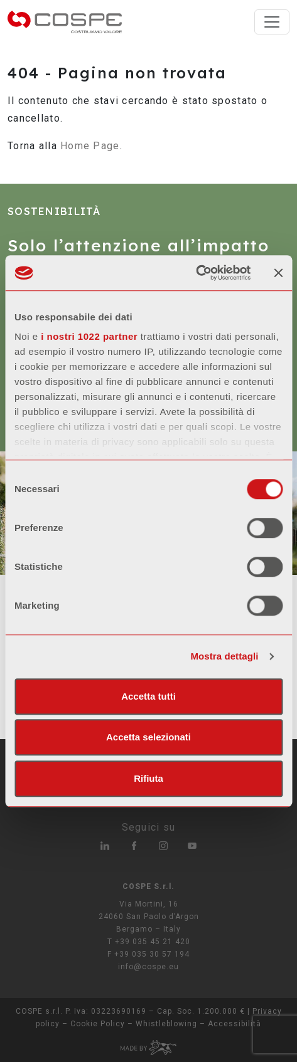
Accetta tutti (148, 696)
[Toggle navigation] (271, 21)
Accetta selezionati (148, 737)
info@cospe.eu (148, 966)
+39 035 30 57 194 (152, 954)
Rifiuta (148, 778)
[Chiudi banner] (278, 272)
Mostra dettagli (224, 656)
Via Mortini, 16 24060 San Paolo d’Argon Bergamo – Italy (149, 916)
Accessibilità (234, 1023)
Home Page (90, 146)
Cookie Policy (97, 1023)
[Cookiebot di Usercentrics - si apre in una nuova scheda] (196, 273)
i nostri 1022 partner (89, 336)
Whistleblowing (166, 1023)
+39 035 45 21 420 (152, 941)
